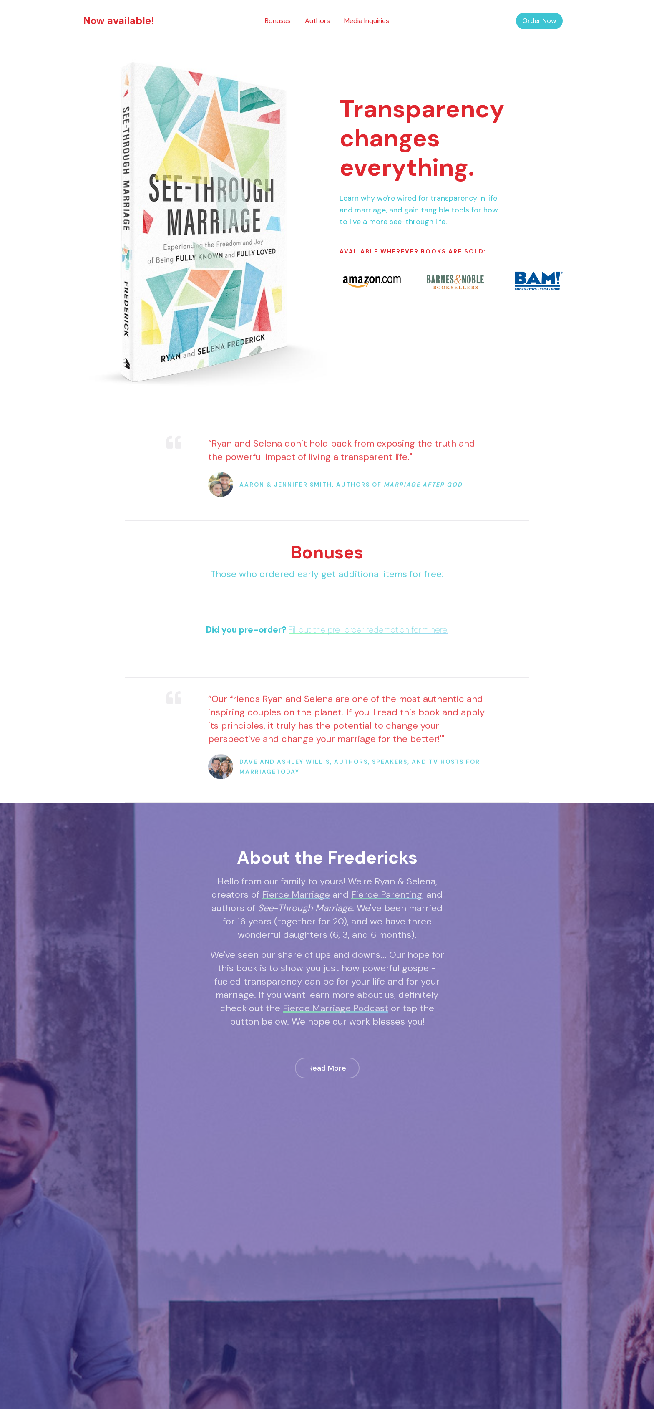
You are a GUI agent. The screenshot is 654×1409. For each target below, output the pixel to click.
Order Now (539, 20)
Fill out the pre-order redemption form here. (368, 629)
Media (366, 20)
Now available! (118, 20)
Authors (317, 20)
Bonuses (278, 20)
